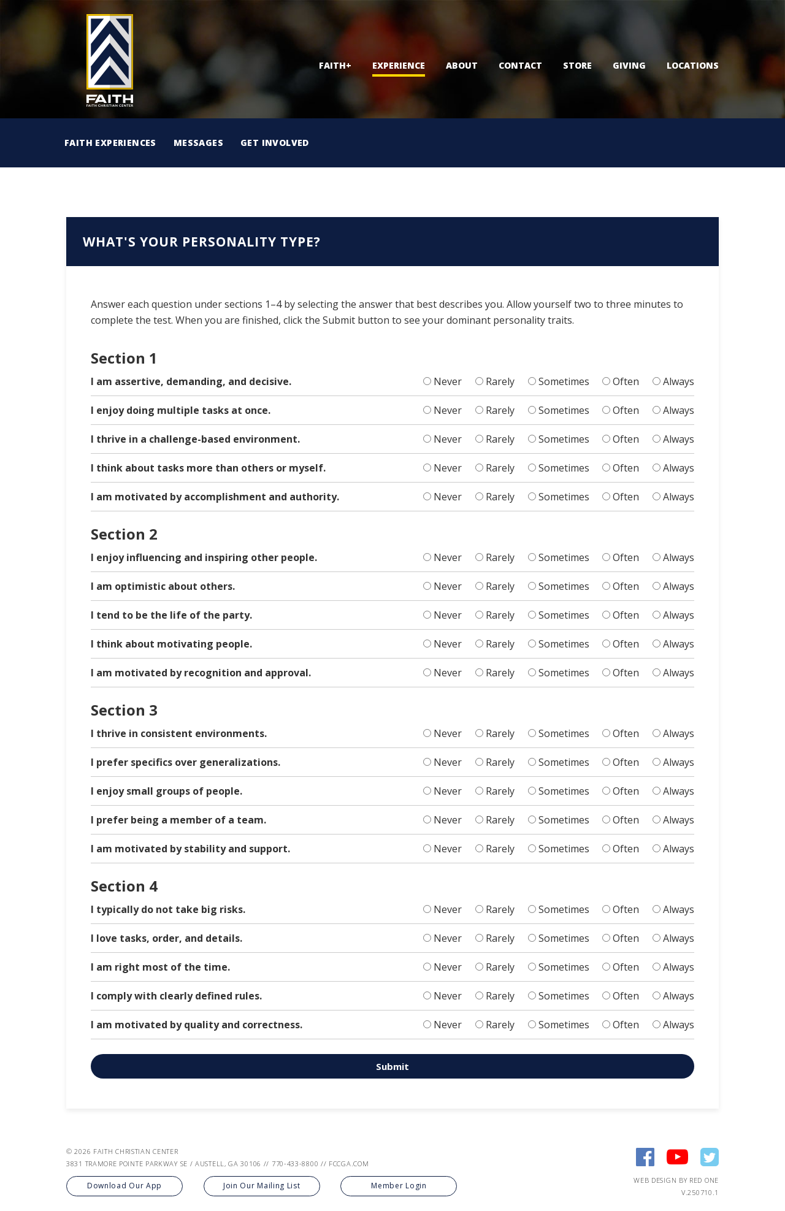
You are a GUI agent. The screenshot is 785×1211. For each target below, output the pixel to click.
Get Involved (274, 142)
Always (678, 381)
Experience (398, 65)
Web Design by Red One (676, 1180)
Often (626, 381)
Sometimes (563, 381)
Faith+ (335, 65)
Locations (693, 65)
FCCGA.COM (349, 1163)
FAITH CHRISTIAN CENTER (135, 1151)
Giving (629, 65)
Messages (198, 142)
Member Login (398, 1185)
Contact (520, 65)
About (462, 65)
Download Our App (124, 1185)
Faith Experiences (110, 142)
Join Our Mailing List (262, 1185)
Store (577, 65)
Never (448, 381)
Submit (392, 1066)
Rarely (500, 381)
